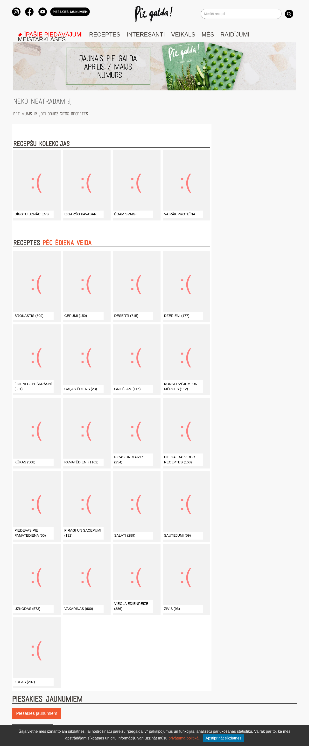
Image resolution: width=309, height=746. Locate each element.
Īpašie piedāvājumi (50, 34)
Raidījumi (234, 34)
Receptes (104, 34)
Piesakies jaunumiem (36, 713)
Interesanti (145, 34)
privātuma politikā (184, 738)
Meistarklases (42, 39)
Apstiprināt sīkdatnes (223, 738)
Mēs (208, 34)
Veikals (183, 34)
